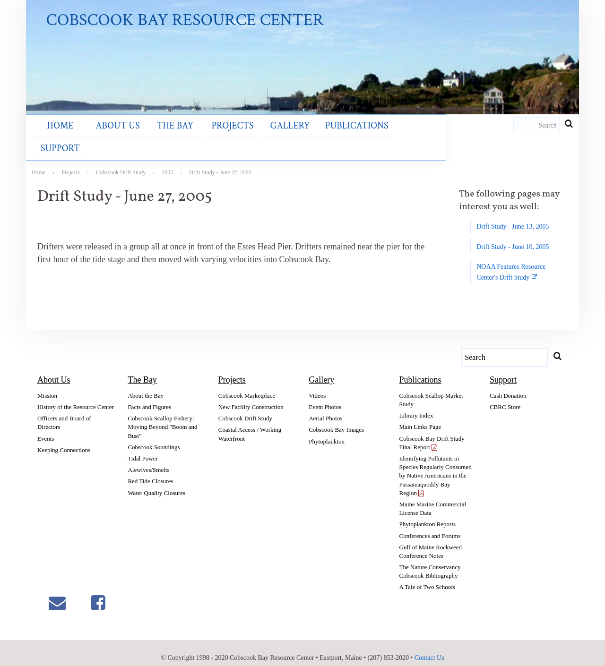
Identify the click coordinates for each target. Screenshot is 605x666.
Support (352, 138)
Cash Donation (508, 385)
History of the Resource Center (75, 396)
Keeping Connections (63, 439)
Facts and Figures (149, 396)
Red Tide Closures (150, 470)
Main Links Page (420, 416)
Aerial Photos (325, 407)
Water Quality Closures (156, 482)
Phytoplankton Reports (427, 513)
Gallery (240, 138)
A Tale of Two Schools (427, 576)
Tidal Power (142, 448)
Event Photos (325, 396)
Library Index (416, 405)
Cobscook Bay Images (336, 419)
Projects (193, 138)
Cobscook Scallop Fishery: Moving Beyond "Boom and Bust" (162, 416)
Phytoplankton (327, 430)
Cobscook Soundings (154, 436)
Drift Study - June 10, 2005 (512, 235)
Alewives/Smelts (148, 459)
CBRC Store (505, 396)
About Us (100, 138)
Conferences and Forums (430, 525)
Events (45, 427)
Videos (317, 385)
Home (54, 138)
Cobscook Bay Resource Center (186, 21)
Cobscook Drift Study (245, 407)
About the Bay (146, 385)
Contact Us (429, 646)
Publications (296, 138)
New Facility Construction (251, 396)
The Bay (147, 138)
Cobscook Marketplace (246, 385)
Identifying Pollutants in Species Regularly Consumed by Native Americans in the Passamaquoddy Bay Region (435, 465)
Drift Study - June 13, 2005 (512, 216)
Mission (47, 385)
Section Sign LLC (311, 659)
